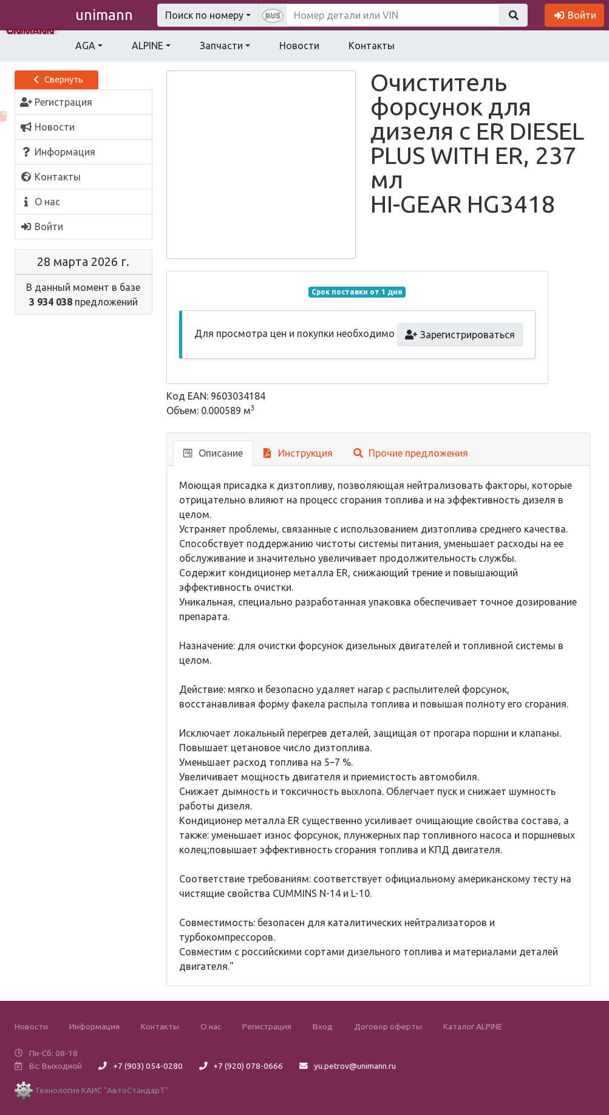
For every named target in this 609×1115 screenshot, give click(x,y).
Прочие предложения (410, 453)
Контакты (372, 45)
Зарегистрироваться (460, 334)
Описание (213, 453)
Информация (94, 1026)
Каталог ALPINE (472, 1026)
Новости (299, 45)
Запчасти (221, 45)
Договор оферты (388, 1026)
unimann (104, 15)
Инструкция (298, 453)
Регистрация (266, 1026)
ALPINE (147, 45)
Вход (323, 1026)
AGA (85, 45)
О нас (210, 1026)
